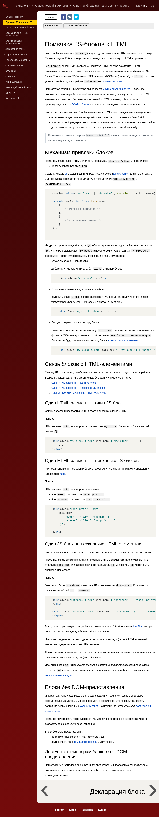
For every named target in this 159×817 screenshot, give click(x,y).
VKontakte (69, 17)
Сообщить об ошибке (76, 25)
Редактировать (53, 25)
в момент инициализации (122, 340)
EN (138, 5)
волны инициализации (58, 675)
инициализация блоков (116, 89)
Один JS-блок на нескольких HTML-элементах (78, 393)
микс (62, 473)
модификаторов (89, 706)
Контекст (10, 93)
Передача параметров (17, 54)
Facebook (63, 17)
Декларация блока (15, 49)
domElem (137, 626)
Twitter (76, 17)
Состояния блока (14, 65)
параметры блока (112, 81)
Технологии (22, 5)
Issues (124, 5)
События (10, 76)
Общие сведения (14, 17)
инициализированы (85, 742)
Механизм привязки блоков (19, 27)
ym (66, 173)
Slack (72, 810)
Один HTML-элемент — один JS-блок (73, 382)
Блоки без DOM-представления (13, 42)
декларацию (120, 173)
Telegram (58, 810)
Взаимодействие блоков (18, 87)
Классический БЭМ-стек (51, 5)
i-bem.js (51, 17)
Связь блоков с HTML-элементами (17, 34)
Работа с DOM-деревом (17, 60)
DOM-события (80, 104)
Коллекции (11, 71)
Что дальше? (12, 98)
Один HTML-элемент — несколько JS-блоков (78, 388)
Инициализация (13, 81)
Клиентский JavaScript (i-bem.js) (95, 5)
